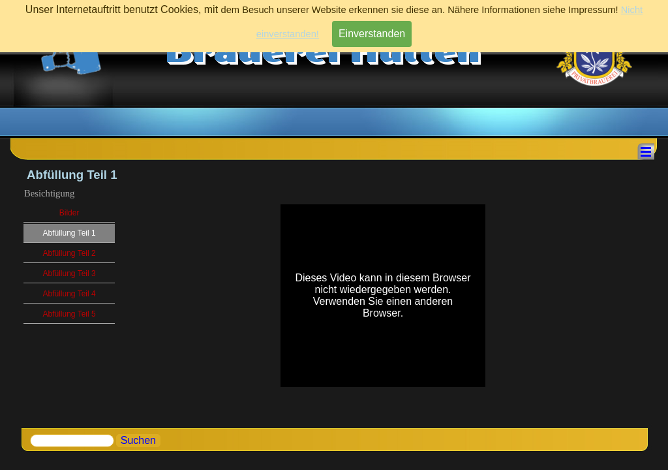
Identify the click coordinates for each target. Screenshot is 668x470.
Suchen (138, 440)
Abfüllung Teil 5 (68, 314)
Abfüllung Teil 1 (68, 233)
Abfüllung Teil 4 (68, 293)
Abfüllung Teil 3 (68, 273)
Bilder (69, 212)
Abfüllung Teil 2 (68, 253)
